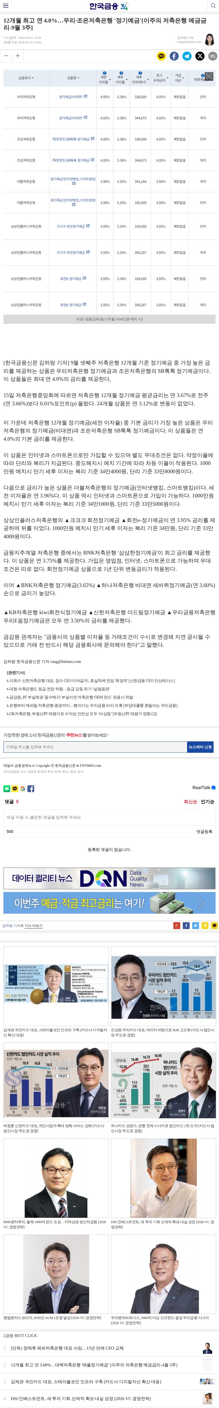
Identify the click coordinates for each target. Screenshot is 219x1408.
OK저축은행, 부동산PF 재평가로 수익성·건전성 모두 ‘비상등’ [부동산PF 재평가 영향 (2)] (83, 714)
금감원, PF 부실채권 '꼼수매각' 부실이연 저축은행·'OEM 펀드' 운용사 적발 (71, 697)
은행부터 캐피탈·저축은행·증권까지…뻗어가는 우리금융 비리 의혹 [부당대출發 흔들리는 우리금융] (93, 705)
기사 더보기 (33, 926)
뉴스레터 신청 (200, 747)
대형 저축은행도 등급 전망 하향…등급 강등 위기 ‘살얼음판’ (59, 689)
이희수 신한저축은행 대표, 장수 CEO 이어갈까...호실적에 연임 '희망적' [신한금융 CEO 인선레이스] (92, 681)
